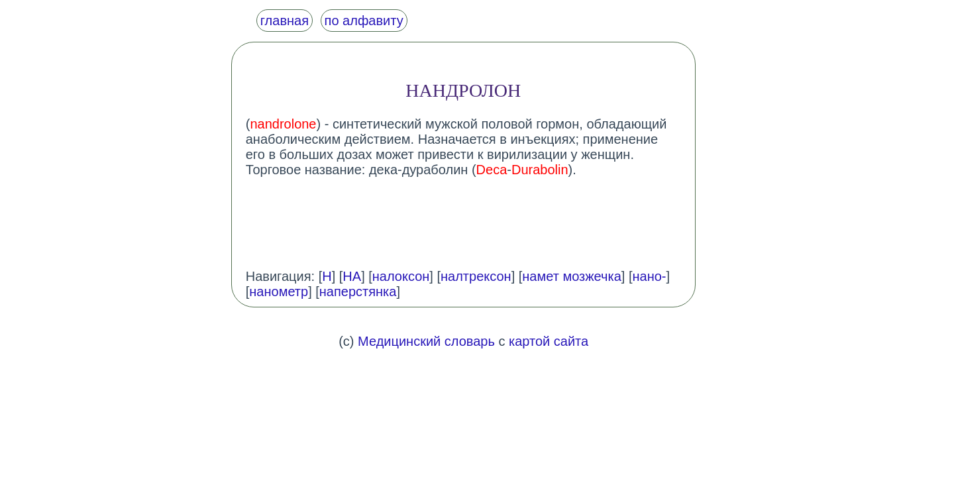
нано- (649, 276)
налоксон (401, 276)
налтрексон (476, 276)
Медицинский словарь (426, 341)
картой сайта (548, 341)
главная (284, 20)
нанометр (278, 291)
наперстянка (358, 291)
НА (352, 276)
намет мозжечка (571, 276)
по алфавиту (364, 20)
